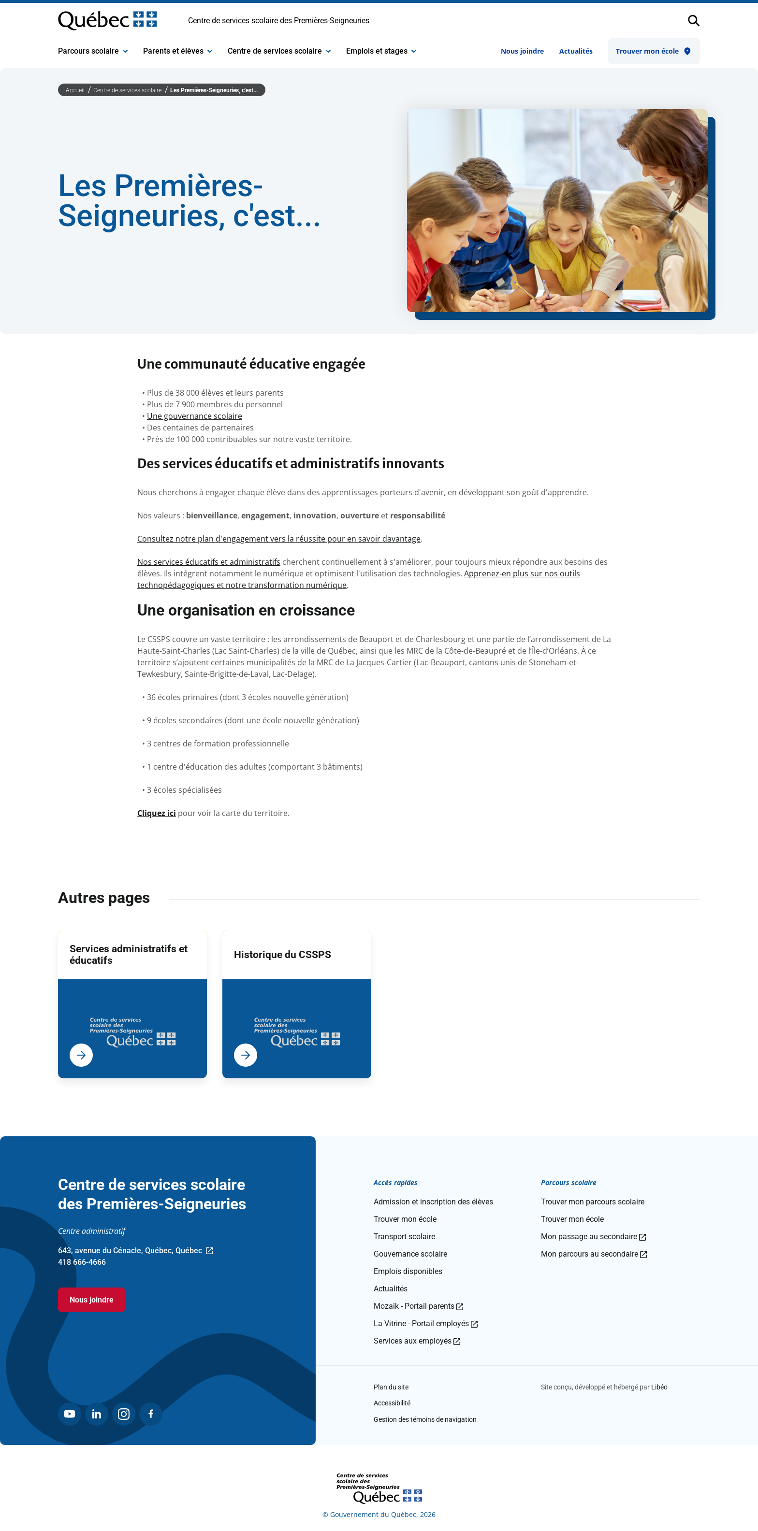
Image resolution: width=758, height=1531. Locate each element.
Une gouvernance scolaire (194, 416)
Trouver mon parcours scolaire (592, 1201)
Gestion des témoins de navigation (425, 1419)
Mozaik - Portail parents (418, 1306)
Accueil (76, 90)
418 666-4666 (82, 1262)
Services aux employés (417, 1340)
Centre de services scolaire (279, 51)
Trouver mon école (654, 51)
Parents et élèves (177, 51)
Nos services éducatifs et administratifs (208, 562)
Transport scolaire (404, 1236)
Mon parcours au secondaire (594, 1254)
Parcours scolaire (93, 51)
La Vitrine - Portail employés (426, 1323)
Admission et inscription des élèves (433, 1201)
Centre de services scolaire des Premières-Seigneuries (278, 20)
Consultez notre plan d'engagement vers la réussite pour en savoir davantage (279, 538)
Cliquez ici (156, 813)
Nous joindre (522, 51)
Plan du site (391, 1387)
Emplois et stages (381, 51)
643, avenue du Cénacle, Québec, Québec (135, 1251)
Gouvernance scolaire (410, 1254)
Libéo (659, 1387)
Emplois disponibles (408, 1271)
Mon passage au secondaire (593, 1236)
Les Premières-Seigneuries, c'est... (214, 90)
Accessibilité (392, 1403)
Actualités (576, 51)
